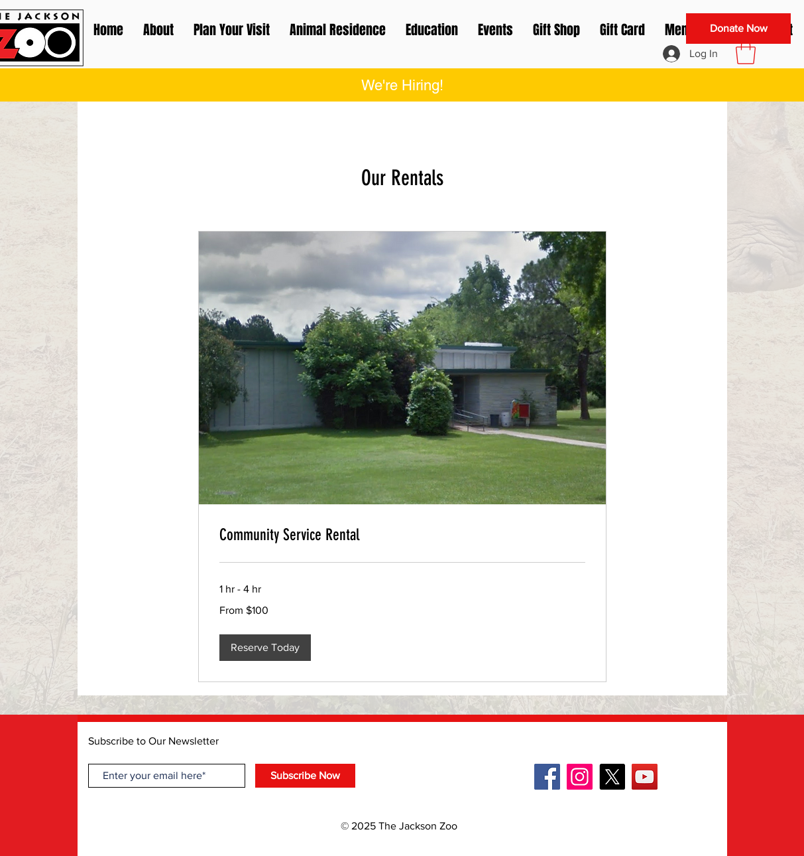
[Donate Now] (738, 28)
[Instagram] (580, 777)
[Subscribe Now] (305, 776)
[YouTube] (645, 777)
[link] (402, 535)
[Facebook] (547, 777)
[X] (612, 777)
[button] (746, 52)
